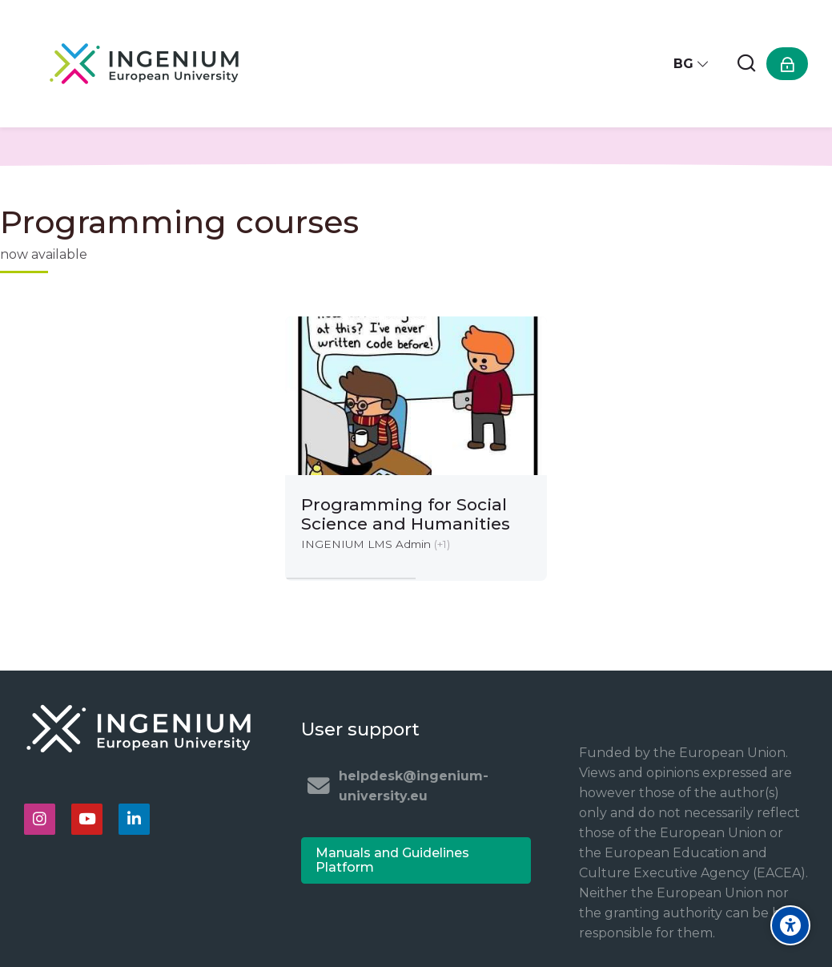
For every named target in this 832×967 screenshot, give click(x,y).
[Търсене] (746, 63)
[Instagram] (39, 819)
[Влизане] (787, 63)
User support (360, 729)
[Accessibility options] (790, 925)
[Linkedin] (134, 819)
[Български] (691, 63)
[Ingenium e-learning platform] (144, 63)
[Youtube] (86, 819)
